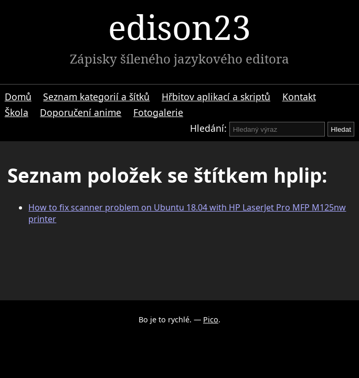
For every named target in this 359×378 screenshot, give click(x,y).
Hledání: (208, 128)
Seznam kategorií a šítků (96, 96)
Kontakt (299, 96)
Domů (18, 96)
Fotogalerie (158, 112)
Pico (210, 319)
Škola (16, 112)
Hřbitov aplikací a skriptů (216, 96)
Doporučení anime (80, 112)
